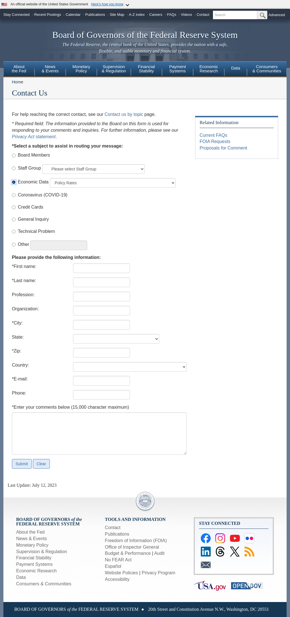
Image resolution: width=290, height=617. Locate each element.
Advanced (276, 15)
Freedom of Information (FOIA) (136, 540)
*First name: (24, 266)
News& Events (50, 68)
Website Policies (121, 572)
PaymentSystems (177, 68)
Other (23, 244)
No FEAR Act (118, 559)
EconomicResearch (208, 68)
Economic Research (36, 570)
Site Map (117, 14)
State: (18, 337)
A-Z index (137, 14)
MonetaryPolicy (81, 68)
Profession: (23, 294)
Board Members (34, 155)
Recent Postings (47, 14)
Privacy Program (158, 572)
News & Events (31, 538)
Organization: (25, 308)
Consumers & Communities (266, 68)
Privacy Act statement (34, 136)
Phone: (19, 393)
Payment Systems (34, 564)
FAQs (171, 14)
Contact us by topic (124, 114)
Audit (159, 553)
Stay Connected (16, 14)
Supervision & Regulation (41, 551)
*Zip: (16, 350)
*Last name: (24, 280)
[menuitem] (19, 69)
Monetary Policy (32, 545)
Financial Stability (34, 557)
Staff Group (29, 168)
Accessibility (117, 579)
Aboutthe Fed (19, 68)
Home (17, 81)
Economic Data (33, 181)
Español (113, 566)
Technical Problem (36, 231)
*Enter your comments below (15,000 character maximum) (70, 407)
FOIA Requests (215, 141)
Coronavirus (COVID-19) (42, 194)
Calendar (73, 14)
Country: (20, 365)
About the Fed (30, 532)
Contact (203, 14)
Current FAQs (213, 135)
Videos (186, 14)
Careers (155, 14)
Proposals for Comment (223, 148)
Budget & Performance (128, 553)
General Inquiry (33, 219)
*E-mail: (20, 378)
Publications (95, 14)
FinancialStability (146, 68)
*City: (17, 323)
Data (235, 68)
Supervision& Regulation (114, 68)
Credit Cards (30, 207)
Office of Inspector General (132, 547)
